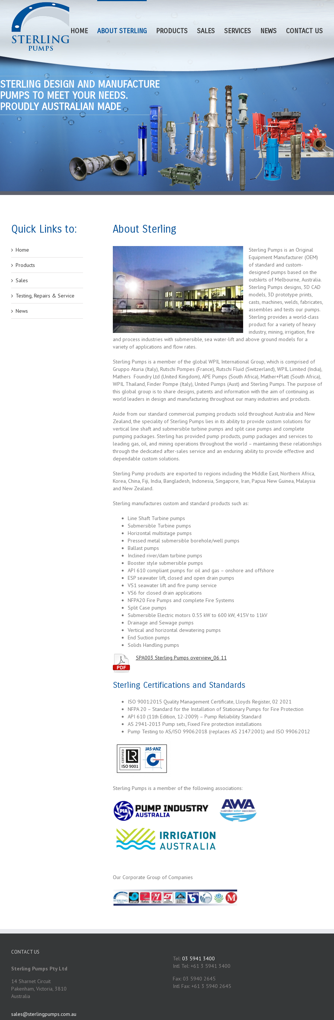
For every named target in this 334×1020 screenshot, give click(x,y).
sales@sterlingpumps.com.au (43, 1014)
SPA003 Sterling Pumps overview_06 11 (181, 657)
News (22, 311)
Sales (22, 280)
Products (25, 265)
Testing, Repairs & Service (45, 295)
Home (22, 249)
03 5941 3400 (198, 958)
